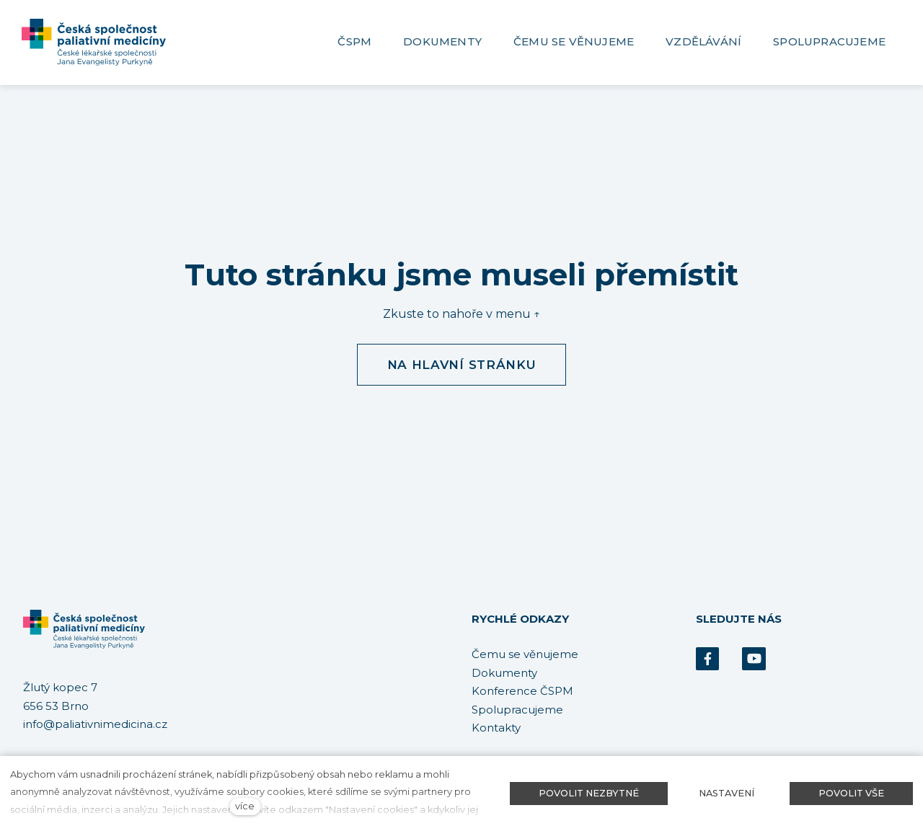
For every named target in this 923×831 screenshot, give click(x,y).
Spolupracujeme (517, 709)
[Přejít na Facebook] (707, 659)
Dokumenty (504, 673)
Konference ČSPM (522, 691)
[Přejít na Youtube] (753, 659)
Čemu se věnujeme (525, 654)
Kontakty (496, 727)
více (245, 806)
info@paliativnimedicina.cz (95, 725)
